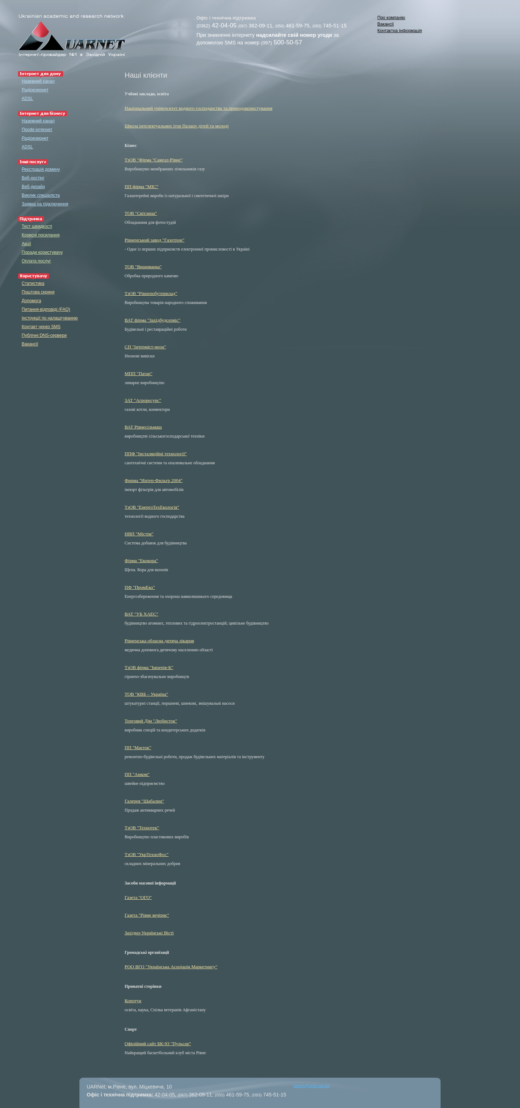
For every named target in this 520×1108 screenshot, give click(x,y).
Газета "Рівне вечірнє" (147, 915)
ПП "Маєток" (138, 747)
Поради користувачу (42, 252)
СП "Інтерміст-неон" (145, 346)
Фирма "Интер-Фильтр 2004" (154, 480)
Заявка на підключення (45, 204)
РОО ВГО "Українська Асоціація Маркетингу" (171, 966)
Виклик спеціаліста (41, 195)
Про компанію (391, 17)
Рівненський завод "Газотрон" (155, 240)
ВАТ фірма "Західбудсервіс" (153, 320)
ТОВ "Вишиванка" (143, 266)
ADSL (27, 98)
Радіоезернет (35, 89)
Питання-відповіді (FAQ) (46, 309)
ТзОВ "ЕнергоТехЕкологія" (152, 507)
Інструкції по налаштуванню (50, 318)
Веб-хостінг (33, 178)
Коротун (133, 1000)
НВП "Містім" (139, 533)
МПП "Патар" (138, 373)
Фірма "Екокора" (141, 560)
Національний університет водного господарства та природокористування (198, 108)
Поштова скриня (38, 292)
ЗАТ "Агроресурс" (143, 400)
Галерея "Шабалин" (144, 801)
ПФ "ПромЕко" (140, 587)
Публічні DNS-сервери (44, 335)
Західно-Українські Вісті (149, 932)
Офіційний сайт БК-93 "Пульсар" (158, 1043)
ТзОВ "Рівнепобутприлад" (151, 293)
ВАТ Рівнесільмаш (143, 427)
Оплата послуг (36, 261)
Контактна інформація (399, 30)
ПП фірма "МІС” (141, 186)
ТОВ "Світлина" (141, 213)
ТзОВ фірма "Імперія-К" (149, 667)
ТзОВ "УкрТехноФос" (147, 854)
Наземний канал (38, 81)
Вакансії (385, 24)
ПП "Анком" (137, 774)
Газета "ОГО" (138, 897)
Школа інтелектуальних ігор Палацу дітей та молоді (177, 126)
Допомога (31, 300)
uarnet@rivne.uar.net (312, 1085)
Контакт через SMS (41, 326)
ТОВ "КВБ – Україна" (146, 694)
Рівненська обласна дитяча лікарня (159, 640)
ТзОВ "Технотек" (142, 827)
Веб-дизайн (33, 186)
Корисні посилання (41, 235)
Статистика (33, 283)
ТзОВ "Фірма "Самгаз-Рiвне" (154, 159)
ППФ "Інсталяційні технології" (156, 453)
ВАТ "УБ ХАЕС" (141, 614)
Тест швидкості (37, 226)
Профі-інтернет (37, 129)
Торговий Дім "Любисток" (151, 721)
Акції (26, 243)
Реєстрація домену (41, 169)
